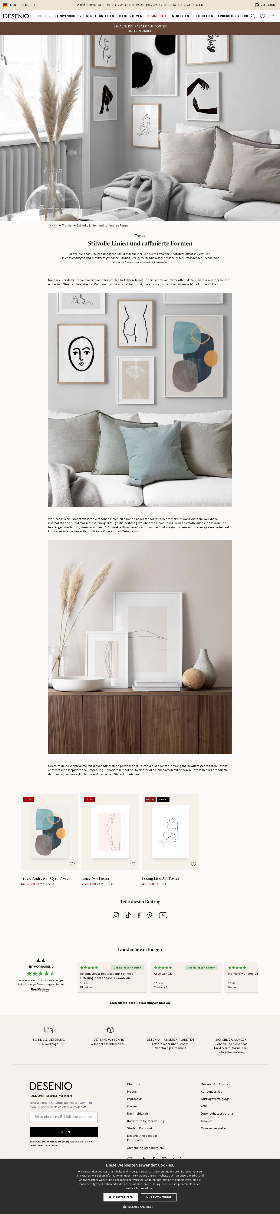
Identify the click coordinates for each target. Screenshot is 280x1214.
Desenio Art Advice (214, 1084)
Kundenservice (212, 1091)
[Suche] (253, 16)
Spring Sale (157, 16)
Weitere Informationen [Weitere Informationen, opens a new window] (140, 1188)
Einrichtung (228, 16)
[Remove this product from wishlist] (102, 864)
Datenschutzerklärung (55, 1141)
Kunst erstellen (100, 16)
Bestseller (203, 16)
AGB (204, 1106)
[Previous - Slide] (71, 977)
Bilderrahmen (130, 16)
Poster (44, 16)
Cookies (207, 1121)
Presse (132, 1091)
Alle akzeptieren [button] (121, 1197)
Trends (67, 226)
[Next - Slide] (263, 977)
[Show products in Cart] (272, 16)
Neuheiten (180, 16)
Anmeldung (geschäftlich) (145, 1148)
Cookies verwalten (214, 1128)
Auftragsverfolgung (215, 1099)
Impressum (135, 1099)
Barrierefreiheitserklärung (145, 1121)
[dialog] (140, 1186)
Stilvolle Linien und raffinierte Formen (102, 226)
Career (132, 1106)
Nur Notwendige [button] (158, 1197)
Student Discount (139, 1128)
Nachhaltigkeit (137, 1114)
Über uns (133, 1084)
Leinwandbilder (68, 16)
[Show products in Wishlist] (262, 16)
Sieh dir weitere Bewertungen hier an (140, 1003)
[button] (140, 1207)
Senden (63, 1132)
